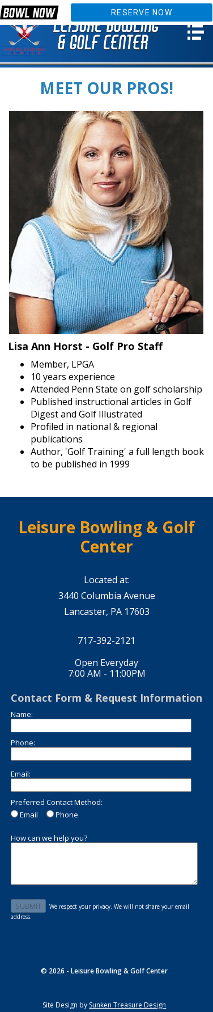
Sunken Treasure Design (127, 1005)
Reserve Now (141, 12)
